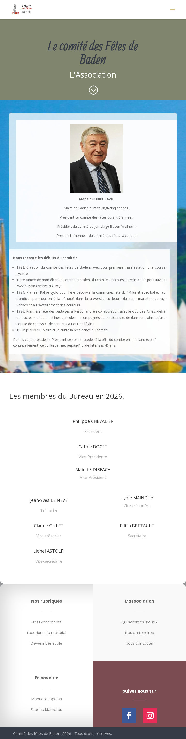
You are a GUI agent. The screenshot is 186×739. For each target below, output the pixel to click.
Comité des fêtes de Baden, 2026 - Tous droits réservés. (63, 733)
